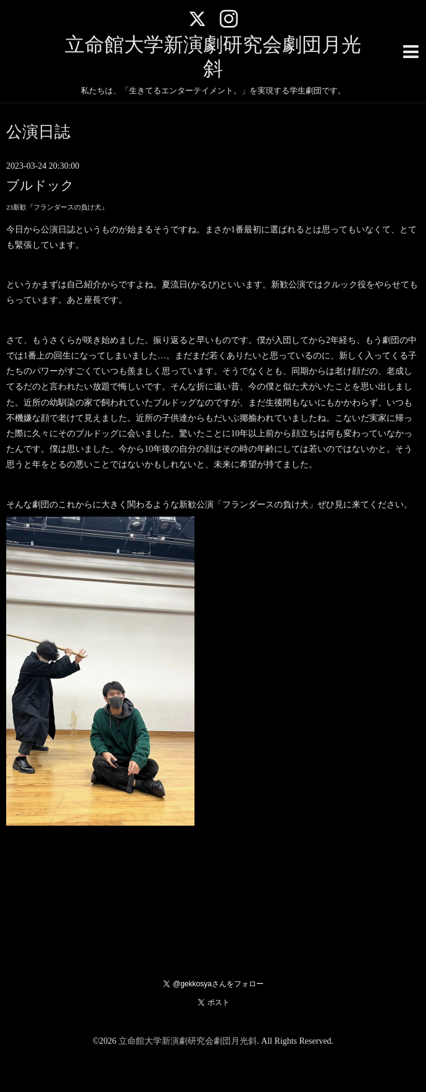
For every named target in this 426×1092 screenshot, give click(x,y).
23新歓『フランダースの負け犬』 (57, 207)
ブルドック (40, 185)
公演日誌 (38, 132)
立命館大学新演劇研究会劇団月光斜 (188, 1041)
